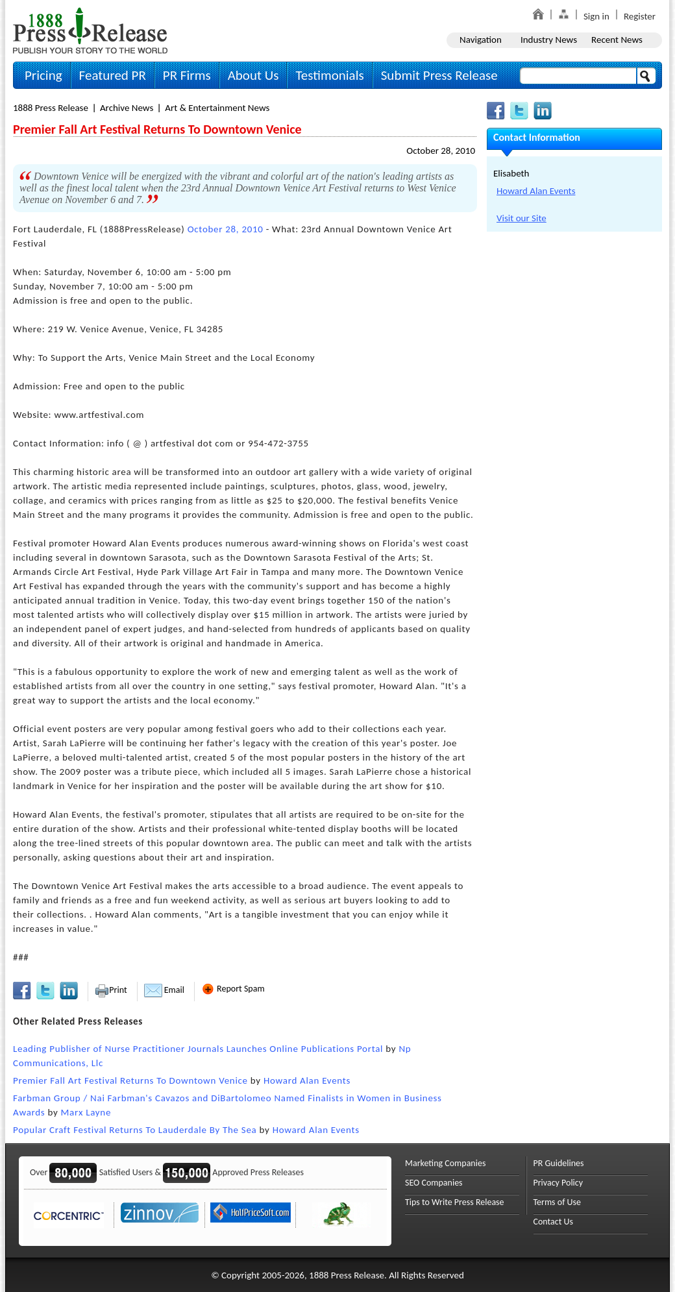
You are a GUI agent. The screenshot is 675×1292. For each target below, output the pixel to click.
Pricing (43, 75)
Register (640, 16)
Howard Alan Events (307, 1080)
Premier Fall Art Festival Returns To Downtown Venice (130, 1080)
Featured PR (112, 75)
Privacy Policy (558, 1182)
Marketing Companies (445, 1163)
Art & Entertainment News (217, 108)
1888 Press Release (50, 108)
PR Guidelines (559, 1163)
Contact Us (554, 1221)
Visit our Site (521, 218)
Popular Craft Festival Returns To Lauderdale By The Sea (134, 1130)
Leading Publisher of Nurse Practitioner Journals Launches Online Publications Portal (198, 1048)
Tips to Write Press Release (454, 1202)
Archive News (126, 108)
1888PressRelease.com (90, 30)
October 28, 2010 (440, 150)
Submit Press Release (439, 75)
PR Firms (187, 75)
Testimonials (329, 75)
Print (111, 989)
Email (164, 989)
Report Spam (233, 988)
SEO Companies (434, 1182)
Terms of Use (558, 1202)
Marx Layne (86, 1112)
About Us (253, 75)
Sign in (596, 16)
